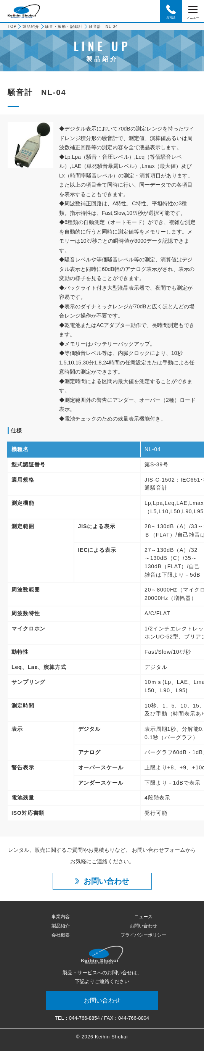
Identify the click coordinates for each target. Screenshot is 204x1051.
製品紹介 (30, 26)
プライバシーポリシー (143, 935)
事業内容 (60, 916)
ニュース (143, 916)
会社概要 (60, 935)
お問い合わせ (143, 925)
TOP (12, 26)
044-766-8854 (84, 1018)
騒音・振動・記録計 (64, 26)
